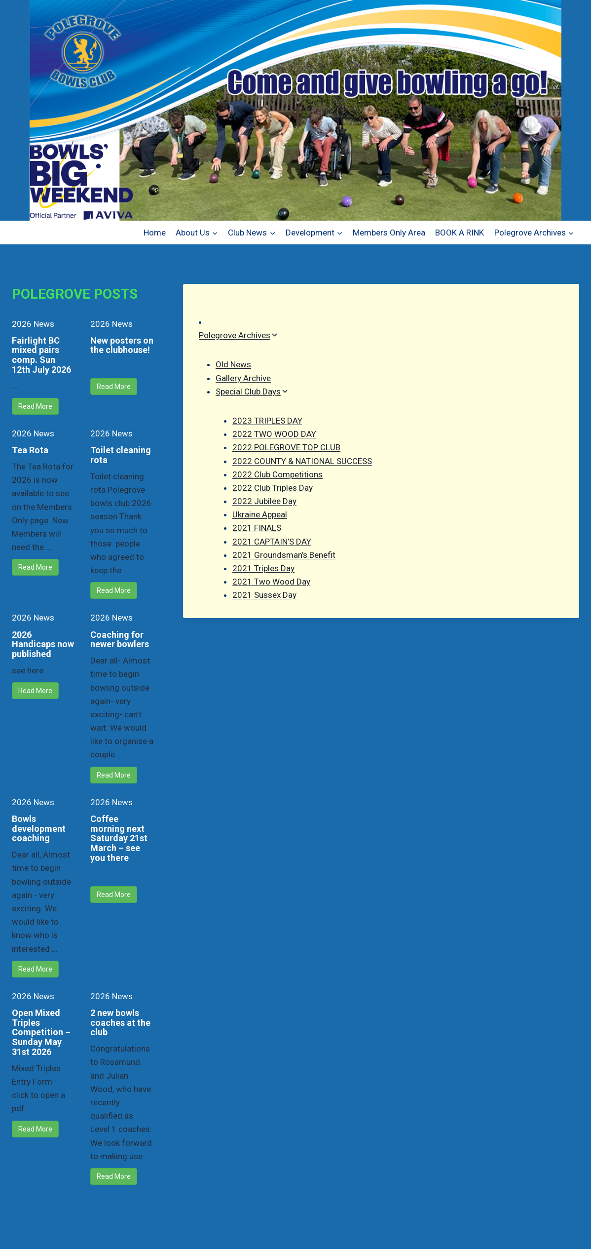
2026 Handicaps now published (43, 644)
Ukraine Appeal (259, 514)
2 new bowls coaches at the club (120, 1023)
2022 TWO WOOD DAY (274, 434)
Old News (233, 364)
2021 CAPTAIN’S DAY (271, 541)
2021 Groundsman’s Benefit (283, 555)
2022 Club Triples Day (272, 488)
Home (155, 232)
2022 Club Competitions (277, 474)
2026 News (33, 324)
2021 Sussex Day (264, 595)
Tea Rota (30, 450)
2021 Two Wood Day (271, 581)
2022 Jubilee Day (264, 501)
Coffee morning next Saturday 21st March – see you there (119, 838)
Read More (35, 406)
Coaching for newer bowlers (119, 639)
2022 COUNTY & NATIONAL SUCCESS (302, 461)
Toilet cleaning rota (120, 455)
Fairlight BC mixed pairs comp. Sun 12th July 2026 (41, 355)
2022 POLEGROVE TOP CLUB (286, 447)
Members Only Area (389, 232)
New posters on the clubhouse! (121, 345)
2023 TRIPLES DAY (267, 421)
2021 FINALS (256, 528)
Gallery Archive (243, 378)
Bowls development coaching (39, 829)
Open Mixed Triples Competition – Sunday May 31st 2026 (41, 1032)
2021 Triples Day (263, 568)
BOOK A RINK (459, 232)
